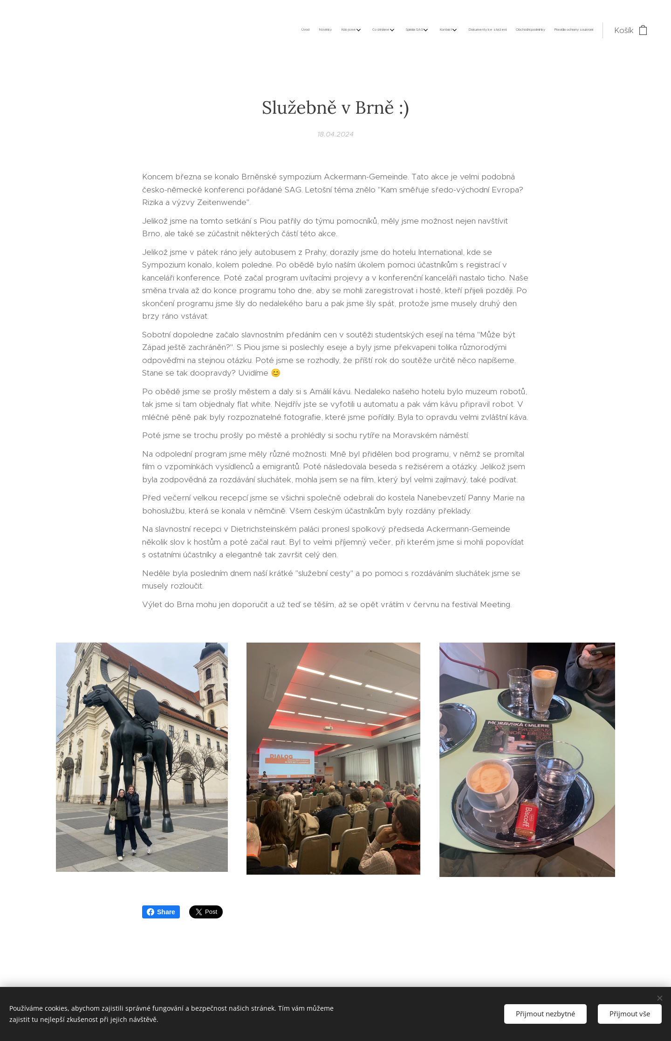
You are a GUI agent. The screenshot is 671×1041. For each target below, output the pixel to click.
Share (161, 912)
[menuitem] (491, 30)
